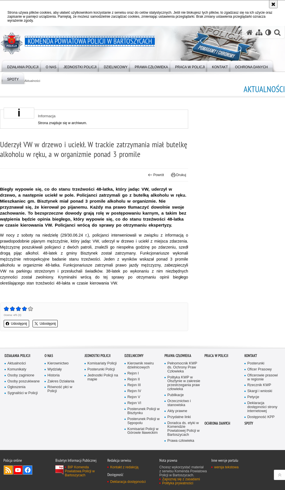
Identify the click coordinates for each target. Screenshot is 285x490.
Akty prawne (177, 411)
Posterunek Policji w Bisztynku (143, 411)
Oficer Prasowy (259, 369)
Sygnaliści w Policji (22, 393)
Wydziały (54, 369)
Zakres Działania (60, 381)
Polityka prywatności (177, 483)
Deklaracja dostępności (128, 482)
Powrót (156, 175)
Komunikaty (16, 369)
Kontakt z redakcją (124, 467)
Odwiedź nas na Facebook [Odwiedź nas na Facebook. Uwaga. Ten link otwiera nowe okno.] (27, 470)
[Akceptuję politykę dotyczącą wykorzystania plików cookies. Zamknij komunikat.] (273, 4)
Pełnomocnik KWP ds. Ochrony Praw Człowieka (182, 367)
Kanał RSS (8, 470)
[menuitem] (23, 66)
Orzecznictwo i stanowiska (179, 403)
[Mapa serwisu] (259, 32)
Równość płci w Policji (59, 389)
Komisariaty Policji (102, 363)
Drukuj (178, 175)
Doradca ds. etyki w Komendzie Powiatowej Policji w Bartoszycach (183, 429)
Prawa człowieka (177, 355)
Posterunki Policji (101, 369)
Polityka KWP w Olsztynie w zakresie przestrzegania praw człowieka (183, 383)
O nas (49, 355)
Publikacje (175, 395)
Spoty (248, 423)
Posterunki (255, 363)
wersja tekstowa (226, 467)
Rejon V (133, 397)
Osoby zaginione (20, 375)
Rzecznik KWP (259, 385)
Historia (53, 375)
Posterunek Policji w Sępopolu (143, 421)
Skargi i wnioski (259, 391)
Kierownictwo (58, 363)
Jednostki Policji (98, 355)
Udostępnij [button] (16, 324)
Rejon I (133, 373)
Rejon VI (134, 403)
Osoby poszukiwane (23, 381)
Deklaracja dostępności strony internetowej (262, 407)
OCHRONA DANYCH (217, 423)
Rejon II (133, 379)
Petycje (253, 397)
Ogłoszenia (16, 387)
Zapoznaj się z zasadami (181, 479)
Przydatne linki (179, 417)
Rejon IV (134, 391)
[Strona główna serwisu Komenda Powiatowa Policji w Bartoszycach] (249, 32)
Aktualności (32, 80)
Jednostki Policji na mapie (102, 377)
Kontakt (250, 355)
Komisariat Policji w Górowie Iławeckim (142, 431)
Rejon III (134, 385)
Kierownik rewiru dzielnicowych (140, 365)
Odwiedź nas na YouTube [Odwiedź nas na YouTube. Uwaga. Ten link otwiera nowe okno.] (18, 470)
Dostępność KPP (260, 417)
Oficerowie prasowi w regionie (262, 377)
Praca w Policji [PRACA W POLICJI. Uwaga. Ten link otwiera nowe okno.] (216, 355)
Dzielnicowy (134, 355)
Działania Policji (17, 355)
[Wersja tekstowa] (268, 32)
